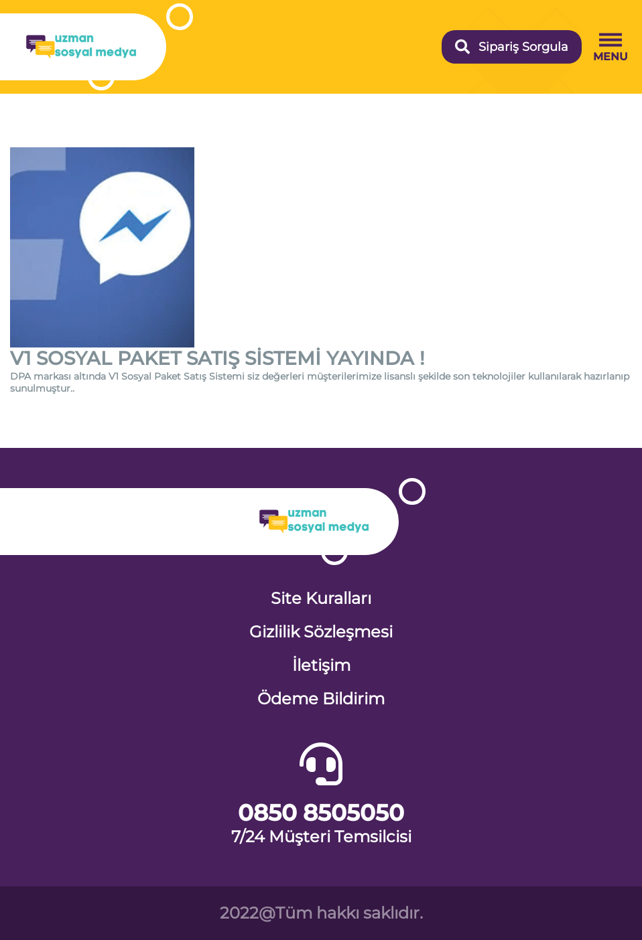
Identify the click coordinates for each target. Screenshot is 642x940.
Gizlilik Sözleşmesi (321, 631)
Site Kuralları (321, 598)
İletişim (321, 665)
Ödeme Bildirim (321, 698)
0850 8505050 (321, 813)
